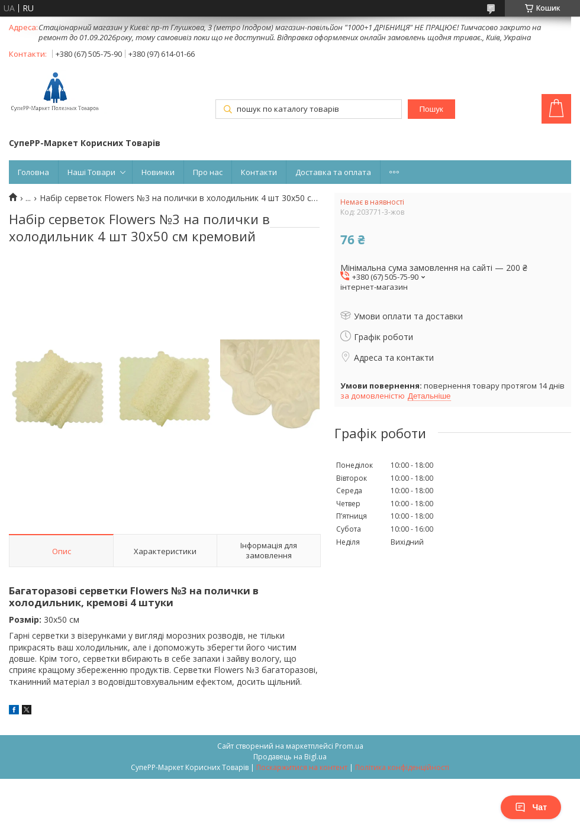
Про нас (208, 172)
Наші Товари (91, 172)
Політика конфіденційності (402, 767)
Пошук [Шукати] (431, 109)
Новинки (158, 172)
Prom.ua (349, 746)
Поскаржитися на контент (301, 767)
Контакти (259, 172)
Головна (33, 172)
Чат (531, 807)
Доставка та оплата (333, 172)
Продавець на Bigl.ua (290, 757)
